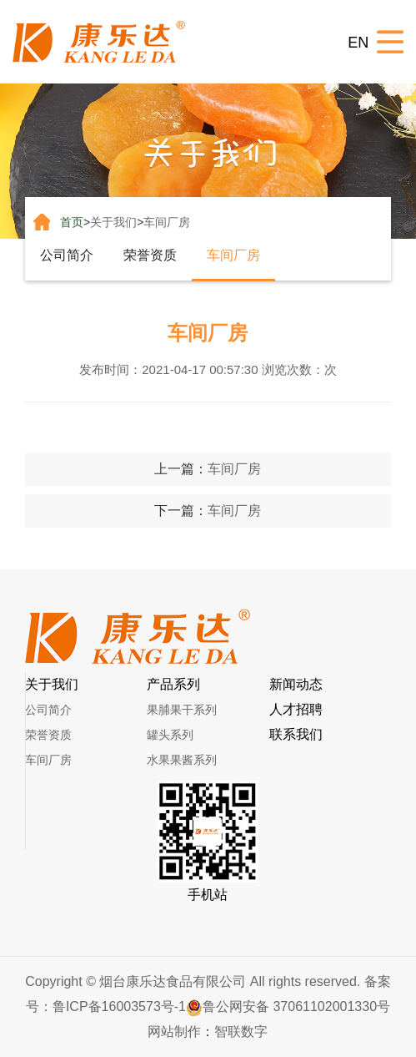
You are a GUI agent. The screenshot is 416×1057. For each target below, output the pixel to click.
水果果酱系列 (182, 759)
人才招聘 (296, 709)
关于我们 (113, 222)
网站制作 (174, 1031)
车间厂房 (166, 222)
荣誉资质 (150, 255)
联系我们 (296, 734)
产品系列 (173, 684)
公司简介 (66, 255)
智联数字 (241, 1031)
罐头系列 (170, 734)
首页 (71, 222)
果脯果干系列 (182, 709)
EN (358, 42)
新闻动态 (296, 684)
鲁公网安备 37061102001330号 (288, 1006)
